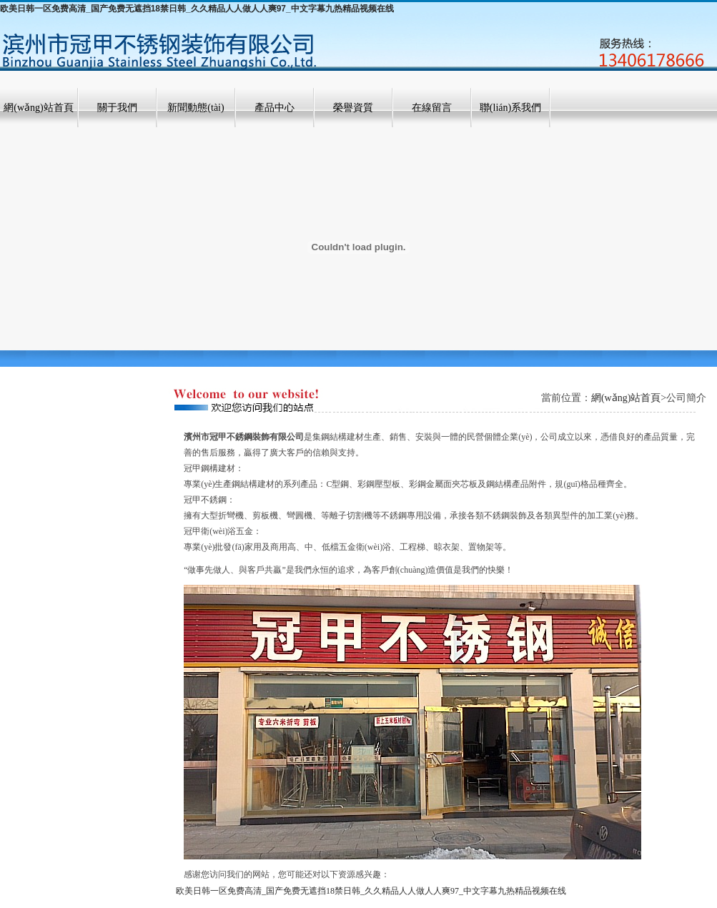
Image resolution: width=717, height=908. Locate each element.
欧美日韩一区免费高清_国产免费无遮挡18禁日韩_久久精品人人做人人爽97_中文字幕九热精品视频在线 (197, 9)
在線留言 (432, 107)
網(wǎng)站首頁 (38, 107)
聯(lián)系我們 (510, 107)
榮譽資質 (353, 107)
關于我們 (117, 107)
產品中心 (274, 107)
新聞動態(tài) (195, 107)
